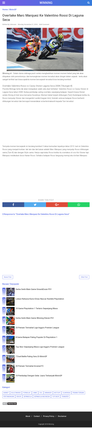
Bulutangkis (16, 393)
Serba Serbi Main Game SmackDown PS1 (34, 290)
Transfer (65, 397)
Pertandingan (8, 397)
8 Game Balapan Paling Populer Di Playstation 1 (36, 338)
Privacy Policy (49, 417)
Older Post (84, 278)
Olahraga (66, 393)
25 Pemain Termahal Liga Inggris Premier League (37, 328)
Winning (46, 3)
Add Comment (44, 25)
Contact (36, 417)
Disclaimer (63, 417)
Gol (41, 393)
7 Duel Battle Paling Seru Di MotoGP (31, 357)
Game (35, 393)
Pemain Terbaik (78, 393)
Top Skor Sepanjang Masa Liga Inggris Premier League (40, 347)
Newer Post (8, 278)
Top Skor (55, 397)
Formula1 (27, 393)
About (26, 417)
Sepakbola (28, 397)
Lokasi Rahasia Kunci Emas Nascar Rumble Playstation (40, 299)
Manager (48, 393)
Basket (6, 393)
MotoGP (57, 393)
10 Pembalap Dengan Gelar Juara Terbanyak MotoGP (39, 376)
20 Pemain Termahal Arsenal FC (30, 367)
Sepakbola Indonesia (42, 397)
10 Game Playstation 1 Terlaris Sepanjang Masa (37, 309)
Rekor (19, 397)
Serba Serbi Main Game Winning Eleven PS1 (35, 319)
